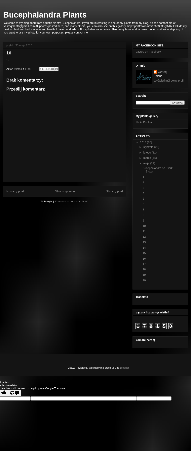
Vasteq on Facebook (148, 51)
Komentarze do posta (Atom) (71, 201)
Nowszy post (15, 191)
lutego (147, 152)
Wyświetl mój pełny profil (169, 80)
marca (147, 158)
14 (144, 247)
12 (144, 236)
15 (144, 253)
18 (144, 269)
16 (144, 258)
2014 (143, 142)
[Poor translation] (14, 393)
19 (144, 274)
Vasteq (162, 72)
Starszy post (114, 191)
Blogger (124, 367)
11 (144, 231)
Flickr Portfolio (144, 122)
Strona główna (65, 191)
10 (144, 225)
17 (144, 264)
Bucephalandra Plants (45, 14)
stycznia (148, 147)
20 (144, 280)
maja (146, 163)
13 (144, 242)
